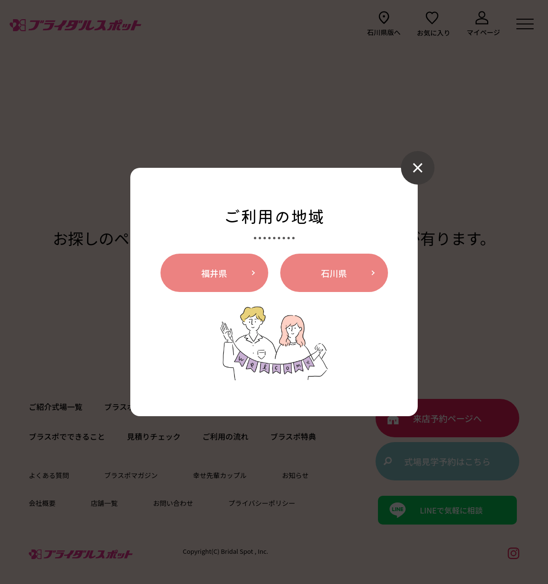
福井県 (214, 273)
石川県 (334, 273)
